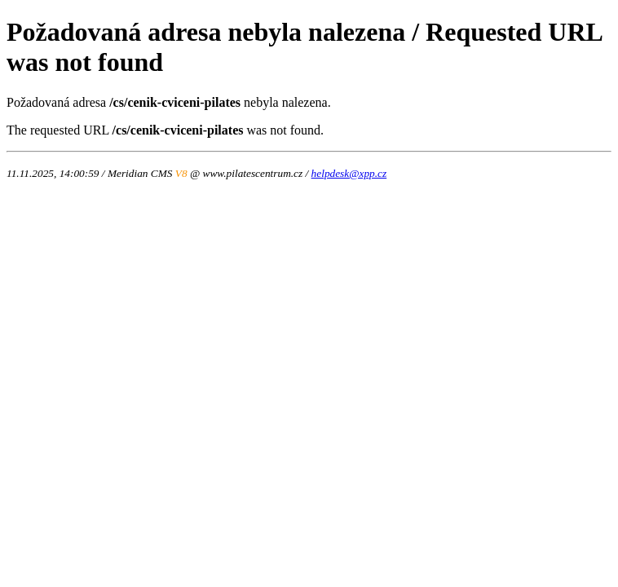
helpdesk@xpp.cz (349, 173)
